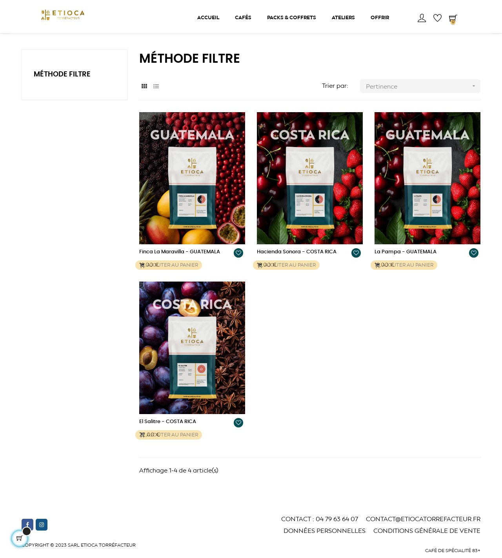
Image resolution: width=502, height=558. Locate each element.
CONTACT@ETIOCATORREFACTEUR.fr (423, 533)
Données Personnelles (325, 545)
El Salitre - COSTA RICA (167, 436)
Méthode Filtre (62, 89)
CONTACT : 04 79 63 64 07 (319, 533)
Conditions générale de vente (426, 545)
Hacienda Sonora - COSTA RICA (296, 266)
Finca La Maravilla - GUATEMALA (179, 266)
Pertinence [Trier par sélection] (423, 101)
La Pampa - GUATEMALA (406, 266)
